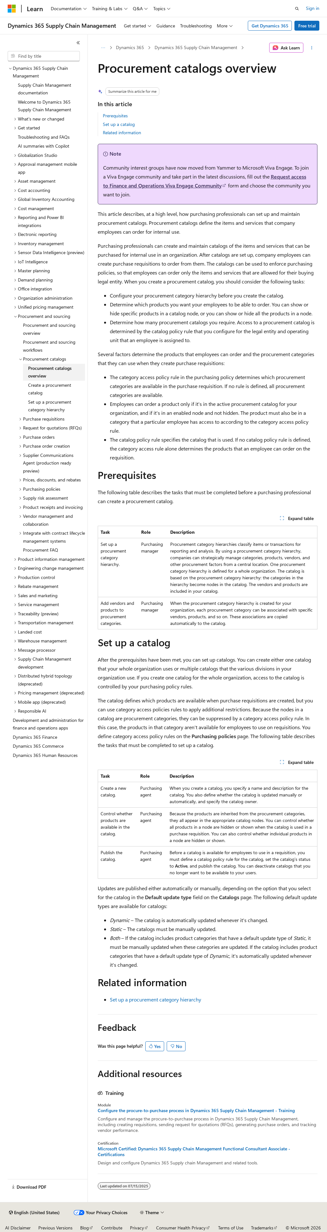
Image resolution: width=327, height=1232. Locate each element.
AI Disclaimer (18, 1228)
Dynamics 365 (130, 47)
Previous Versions (55, 1228)
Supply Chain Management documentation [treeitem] (44, 89)
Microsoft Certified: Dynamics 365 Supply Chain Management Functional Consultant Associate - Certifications (194, 1151)
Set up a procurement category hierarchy (155, 999)
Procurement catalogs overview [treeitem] (50, 372)
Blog (84, 1228)
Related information (122, 132)
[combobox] (44, 56)
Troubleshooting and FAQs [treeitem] (44, 137)
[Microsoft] (12, 8)
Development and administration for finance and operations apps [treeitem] (48, 724)
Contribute (111, 1228)
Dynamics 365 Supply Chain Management (196, 47)
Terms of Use (230, 1228)
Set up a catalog (119, 124)
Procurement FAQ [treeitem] (40, 550)
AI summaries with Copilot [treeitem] (43, 146)
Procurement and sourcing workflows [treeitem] (49, 346)
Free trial (307, 26)
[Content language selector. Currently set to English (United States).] (34, 1212)
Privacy (137, 1228)
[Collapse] (78, 42)
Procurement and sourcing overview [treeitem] (49, 329)
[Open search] (297, 8)
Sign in (312, 8)
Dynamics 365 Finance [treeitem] (35, 737)
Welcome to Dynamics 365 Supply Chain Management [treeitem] (44, 106)
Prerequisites (115, 116)
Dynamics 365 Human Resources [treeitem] (45, 755)
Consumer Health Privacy (181, 1228)
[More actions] (311, 48)
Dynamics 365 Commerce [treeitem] (38, 746)
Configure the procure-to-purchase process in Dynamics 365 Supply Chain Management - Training (196, 1110)
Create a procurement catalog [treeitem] (49, 389)
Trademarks (262, 1228)
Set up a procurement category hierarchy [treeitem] (49, 406)
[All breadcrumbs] (103, 48)
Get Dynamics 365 (270, 26)
